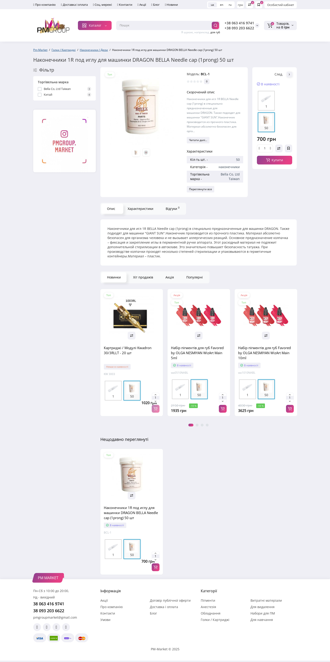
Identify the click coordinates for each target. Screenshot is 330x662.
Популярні (194, 277)
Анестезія (208, 607)
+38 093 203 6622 (239, 28)
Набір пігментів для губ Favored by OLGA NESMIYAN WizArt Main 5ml (197, 352)
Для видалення (262, 607)
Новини (171, 5)
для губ (215, 32)
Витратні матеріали (266, 600)
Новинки (114, 277)
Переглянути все (200, 189)
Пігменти (208, 600)
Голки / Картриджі (215, 619)
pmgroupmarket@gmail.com (55, 617)
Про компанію (44, 5)
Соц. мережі (102, 5)
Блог (155, 5)
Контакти (124, 5)
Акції (142, 5)
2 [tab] (197, 425)
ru (230, 5)
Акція (169, 277)
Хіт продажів (143, 277)
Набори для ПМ (262, 613)
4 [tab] (207, 425)
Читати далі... (198, 140)
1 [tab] (190, 425)
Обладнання (210, 613)
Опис (111, 208)
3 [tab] (202, 425)
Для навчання (261, 619)
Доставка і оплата (74, 5)
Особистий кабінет (280, 5)
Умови (105, 619)
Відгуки (172, 208)
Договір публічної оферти (170, 600)
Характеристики (140, 208)
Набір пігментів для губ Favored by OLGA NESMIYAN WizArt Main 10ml (264, 352)
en (221, 5)
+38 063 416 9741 (239, 23)
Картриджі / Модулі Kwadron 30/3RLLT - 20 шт (127, 350)
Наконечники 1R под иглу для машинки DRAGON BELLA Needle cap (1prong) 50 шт (131, 512)
